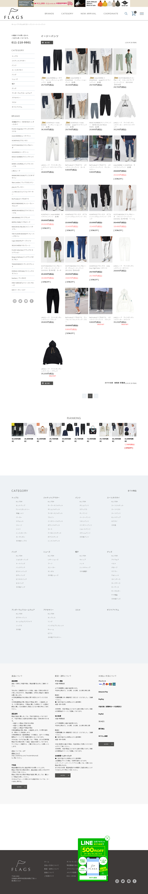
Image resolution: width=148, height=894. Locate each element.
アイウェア (115, 559)
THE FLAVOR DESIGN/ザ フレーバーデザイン (23, 235)
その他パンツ (84, 537)
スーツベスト (116, 509)
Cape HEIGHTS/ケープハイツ (21, 241)
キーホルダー (116, 591)
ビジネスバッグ (21, 579)
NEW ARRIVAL (88, 13)
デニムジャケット (54, 509)
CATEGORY (67, 13)
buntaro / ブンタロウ (19, 278)
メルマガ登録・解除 (74, 872)
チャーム (51, 629)
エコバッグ (20, 583)
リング (50, 621)
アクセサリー (16, 97)
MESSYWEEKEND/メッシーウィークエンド (23, 204)
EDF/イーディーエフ (18, 290)
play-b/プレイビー (18, 187)
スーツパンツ (116, 513)
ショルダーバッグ (22, 559)
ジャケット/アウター (19, 61)
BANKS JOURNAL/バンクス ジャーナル (23, 165)
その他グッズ (116, 599)
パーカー (19, 517)
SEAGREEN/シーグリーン (20, 152)
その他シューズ (53, 575)
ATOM (73, 876)
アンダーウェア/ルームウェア (22, 93)
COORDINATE (111, 13)
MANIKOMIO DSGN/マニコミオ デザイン (23, 176)
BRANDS (49, 13)
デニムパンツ (84, 505)
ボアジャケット (53, 537)
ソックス (19, 625)
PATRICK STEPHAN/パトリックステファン (23, 272)
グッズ (14, 88)
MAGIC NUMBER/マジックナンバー (23, 158)
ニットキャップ (85, 567)
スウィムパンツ (85, 533)
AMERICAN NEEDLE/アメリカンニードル (23, 211)
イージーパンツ (40, 24)
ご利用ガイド (49, 876)
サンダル (51, 571)
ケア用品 (114, 595)
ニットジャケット (54, 541)
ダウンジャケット (54, 525)
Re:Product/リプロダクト (20, 199)
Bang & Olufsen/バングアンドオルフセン (23, 258)
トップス (15, 56)
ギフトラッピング (73, 862)
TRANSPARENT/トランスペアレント (23, 265)
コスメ (14, 102)
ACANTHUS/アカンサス (20, 140)
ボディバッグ (20, 575)
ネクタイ (114, 521)
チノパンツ (83, 513)
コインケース (115, 579)
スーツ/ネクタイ (17, 70)
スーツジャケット (117, 505)
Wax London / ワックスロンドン (22, 182)
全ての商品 (132, 490)
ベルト (113, 563)
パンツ (32, 24)
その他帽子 (83, 571)
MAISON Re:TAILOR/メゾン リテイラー (22, 228)
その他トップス (21, 541)
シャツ (18, 529)
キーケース (115, 587)
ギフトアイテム (17, 107)
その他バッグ (20, 587)
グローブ (114, 567)
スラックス (83, 509)
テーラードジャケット (55, 505)
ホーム (14, 24)
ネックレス (51, 617)
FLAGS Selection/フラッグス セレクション (22, 251)
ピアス (50, 633)
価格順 (116, 383)
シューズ (15, 79)
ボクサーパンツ (21, 617)
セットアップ (20, 505)
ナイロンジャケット (54, 533)
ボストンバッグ (21, 571)
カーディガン (20, 537)
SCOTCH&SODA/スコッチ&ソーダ (22, 146)
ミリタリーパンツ (86, 525)
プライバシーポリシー (75, 869)
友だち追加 (93, 877)
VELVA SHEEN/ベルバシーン (21, 245)
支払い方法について (51, 865)
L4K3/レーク (16, 171)
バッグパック (20, 567)
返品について (16, 753)
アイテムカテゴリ (22, 24)
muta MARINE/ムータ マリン (21, 136)
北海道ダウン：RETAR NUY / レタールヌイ (23, 123)
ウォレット (115, 575)
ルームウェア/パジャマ (24, 621)
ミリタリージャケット (55, 521)
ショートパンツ (85, 529)
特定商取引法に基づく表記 (76, 865)
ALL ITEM (19, 501)
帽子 (13, 84)
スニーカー (51, 567)
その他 (113, 525)
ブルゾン (51, 517)
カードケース (115, 583)
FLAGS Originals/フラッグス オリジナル (23, 130)
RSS (68, 876)
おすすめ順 (109, 383)
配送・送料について (51, 869)
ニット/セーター (21, 533)
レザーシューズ (53, 559)
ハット (82, 563)
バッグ (14, 74)
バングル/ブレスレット (56, 625)
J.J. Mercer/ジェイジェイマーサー (22, 193)
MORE (19, 787)
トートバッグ (20, 563)
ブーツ (50, 563)
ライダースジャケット (55, 513)
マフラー (114, 571)
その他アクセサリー (54, 637)
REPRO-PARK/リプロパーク (21, 222)
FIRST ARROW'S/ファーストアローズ (23, 284)
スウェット (20, 521)
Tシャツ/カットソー (23, 509)
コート (50, 529)
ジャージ (19, 525)
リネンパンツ (84, 521)
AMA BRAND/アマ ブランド (21, 217)
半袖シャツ (20, 513)
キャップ (83, 559)
